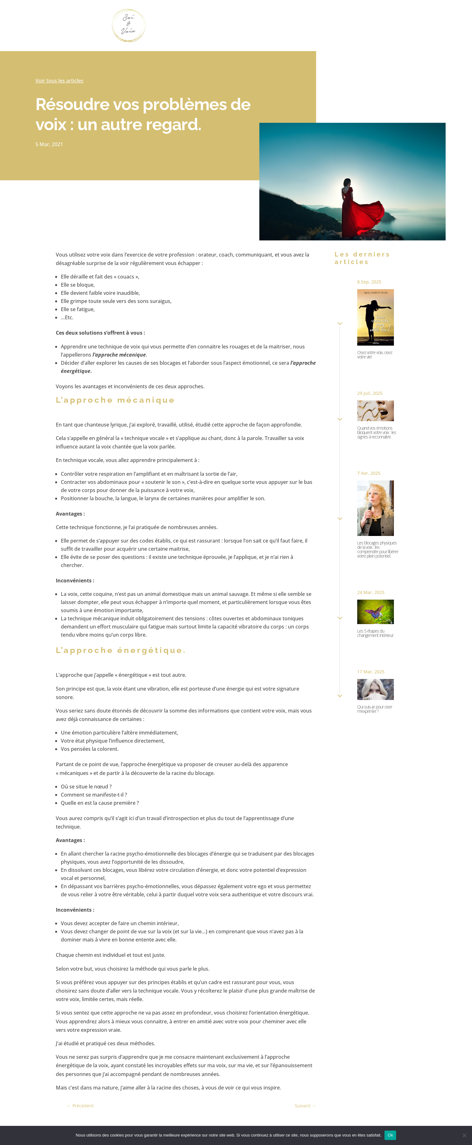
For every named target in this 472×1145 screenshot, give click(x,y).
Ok (390, 1135)
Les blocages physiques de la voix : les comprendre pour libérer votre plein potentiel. (377, 549)
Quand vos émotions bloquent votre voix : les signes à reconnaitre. (376, 432)
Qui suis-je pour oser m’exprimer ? (374, 709)
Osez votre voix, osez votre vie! (374, 354)
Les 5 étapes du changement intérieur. (375, 633)
